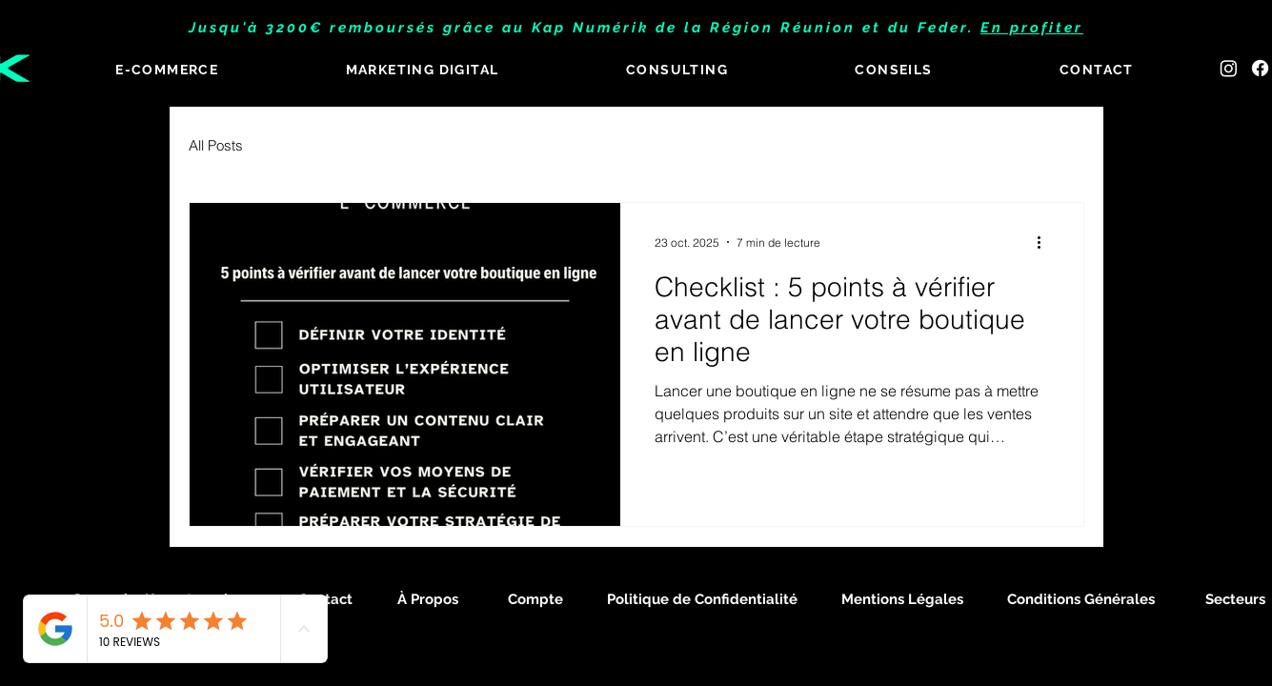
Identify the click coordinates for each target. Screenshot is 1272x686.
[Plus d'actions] (1046, 242)
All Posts (216, 145)
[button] (422, 70)
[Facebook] (1260, 68)
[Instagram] (1229, 68)
